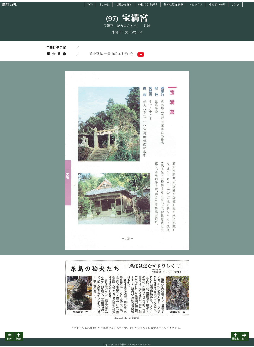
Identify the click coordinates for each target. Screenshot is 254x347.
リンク (235, 5)
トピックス (196, 5)
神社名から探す (148, 5)
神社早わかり (217, 5)
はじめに (104, 5)
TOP (90, 5)
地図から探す (124, 5)
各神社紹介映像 (173, 5)
